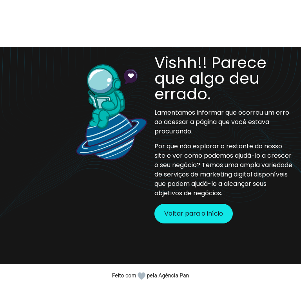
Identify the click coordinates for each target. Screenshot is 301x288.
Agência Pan (173, 275)
